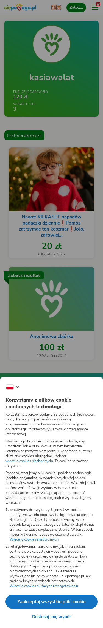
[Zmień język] (12, 387)
